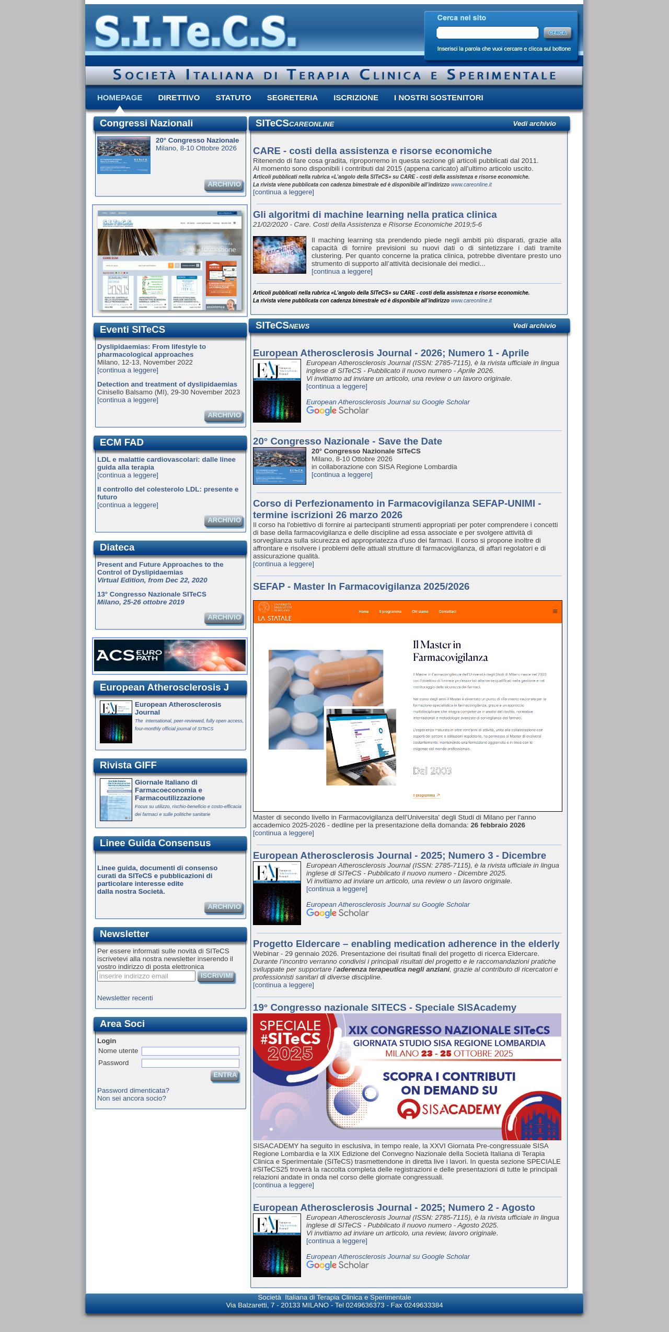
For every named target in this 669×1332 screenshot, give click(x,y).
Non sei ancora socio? (131, 1098)
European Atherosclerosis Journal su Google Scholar (388, 402)
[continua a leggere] (127, 370)
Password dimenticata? (133, 1090)
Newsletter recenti (125, 998)
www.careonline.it (471, 185)
